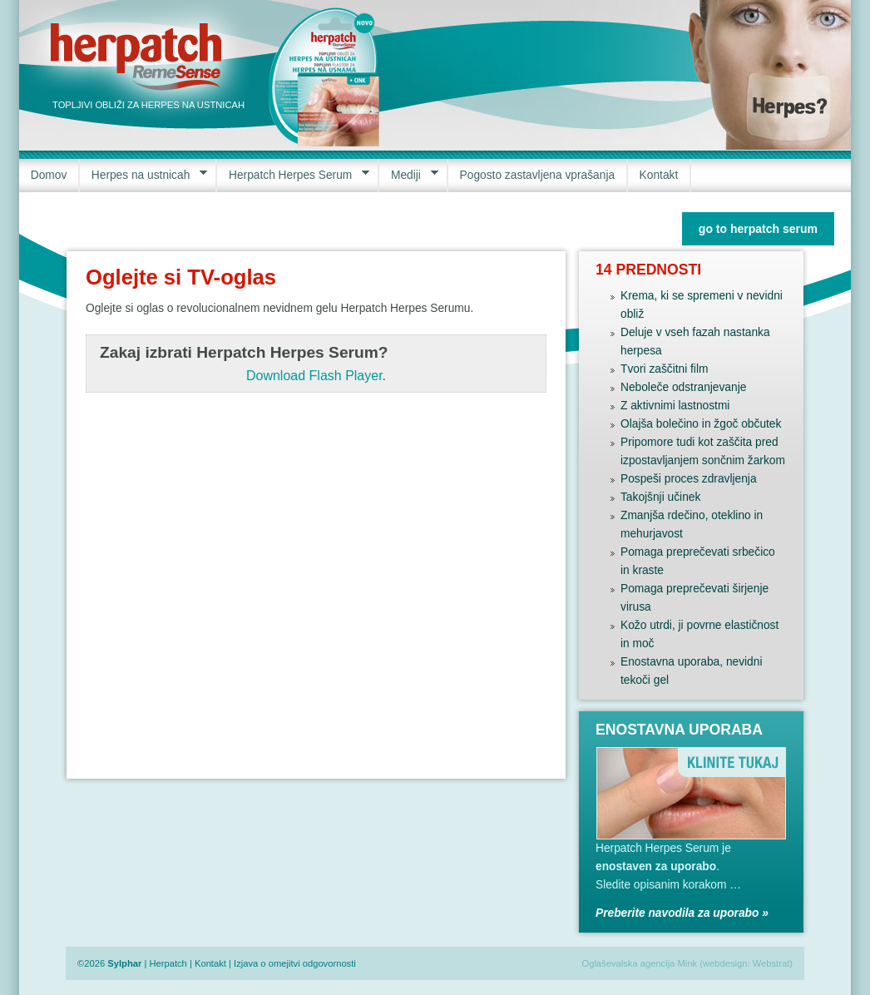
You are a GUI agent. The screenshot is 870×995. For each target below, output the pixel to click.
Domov (49, 175)
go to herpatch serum (758, 228)
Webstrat (771, 963)
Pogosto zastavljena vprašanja (537, 175)
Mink (688, 963)
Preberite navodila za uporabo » (682, 913)
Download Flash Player (314, 376)
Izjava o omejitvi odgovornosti (295, 963)
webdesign (725, 963)
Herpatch (167, 963)
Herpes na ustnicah (143, 175)
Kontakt (659, 175)
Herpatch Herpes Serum (293, 175)
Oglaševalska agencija (628, 963)
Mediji (408, 175)
